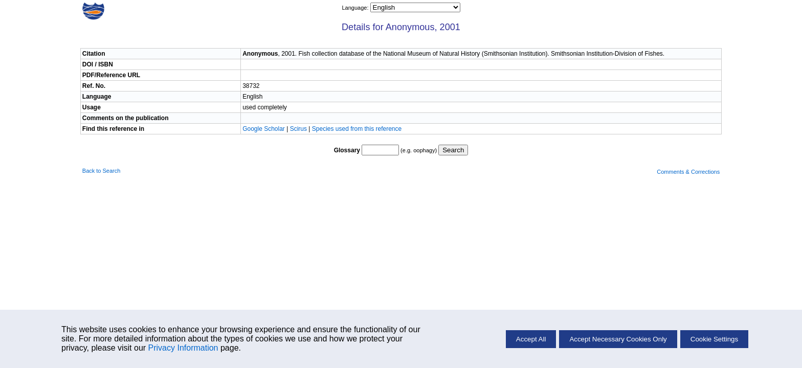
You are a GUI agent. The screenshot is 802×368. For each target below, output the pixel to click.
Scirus (298, 128)
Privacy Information (183, 347)
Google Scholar (264, 128)
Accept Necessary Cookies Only (617, 339)
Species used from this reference (357, 128)
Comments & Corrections (688, 172)
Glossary (347, 150)
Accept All (531, 339)
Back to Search (101, 171)
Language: (356, 8)
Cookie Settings (714, 339)
